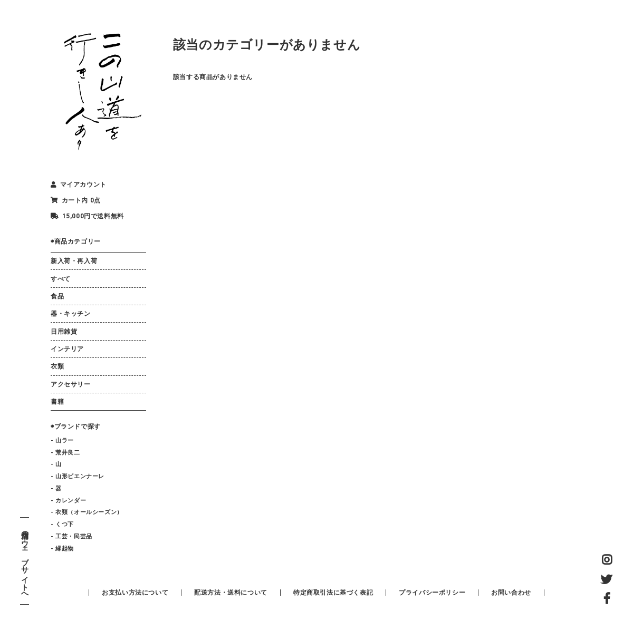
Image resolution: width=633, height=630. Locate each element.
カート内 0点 (76, 200)
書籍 (57, 401)
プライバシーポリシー (432, 592)
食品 (57, 296)
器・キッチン (71, 313)
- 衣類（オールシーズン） (87, 512)
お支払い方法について (135, 592)
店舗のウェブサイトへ (24, 561)
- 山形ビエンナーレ (77, 476)
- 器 (56, 488)
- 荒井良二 (65, 452)
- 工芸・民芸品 (71, 536)
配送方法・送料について (230, 592)
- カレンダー (68, 500)
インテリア (67, 349)
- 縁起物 (62, 548)
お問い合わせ (511, 592)
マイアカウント (79, 184)
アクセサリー (71, 384)
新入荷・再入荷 (74, 261)
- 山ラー (62, 440)
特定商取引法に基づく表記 (333, 592)
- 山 (56, 464)
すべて (61, 279)
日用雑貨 (64, 331)
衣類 (57, 366)
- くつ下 (62, 524)
